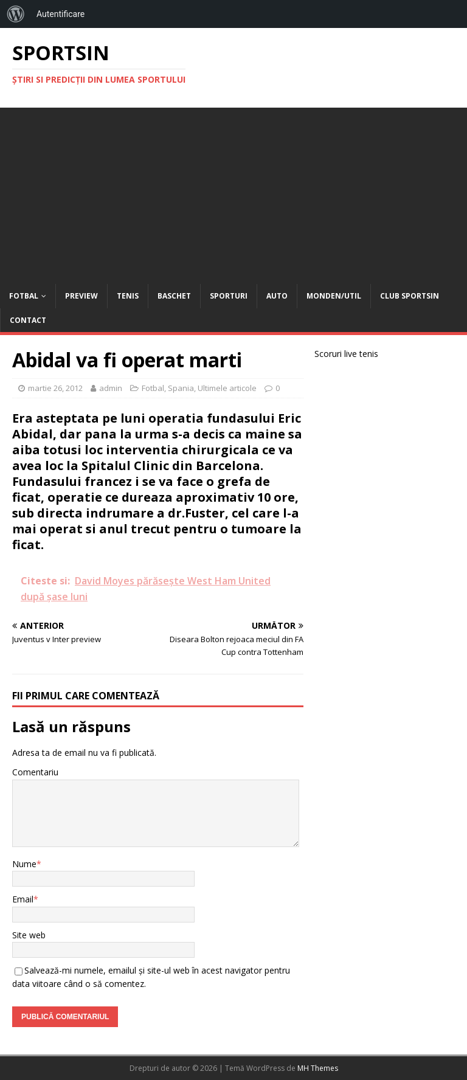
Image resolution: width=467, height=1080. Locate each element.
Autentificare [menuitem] (60, 14)
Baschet (174, 296)
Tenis (128, 296)
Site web (29, 935)
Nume (24, 864)
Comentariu (35, 772)
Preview (81, 296)
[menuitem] (16, 14)
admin (110, 387)
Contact (28, 320)
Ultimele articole (227, 387)
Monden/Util (333, 296)
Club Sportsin (409, 296)
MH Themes (317, 1068)
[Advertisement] (233, 193)
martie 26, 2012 (55, 387)
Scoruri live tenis (346, 353)
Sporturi (228, 296)
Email (22, 899)
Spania (181, 387)
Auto (277, 296)
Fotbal (23, 296)
